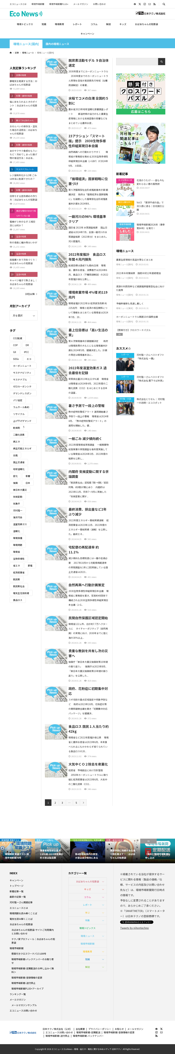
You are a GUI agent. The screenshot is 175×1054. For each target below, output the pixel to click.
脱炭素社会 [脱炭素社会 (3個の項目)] (19, 586)
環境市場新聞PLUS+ (58, 4)
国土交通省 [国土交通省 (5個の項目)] (19, 462)
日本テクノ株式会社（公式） (57, 1029)
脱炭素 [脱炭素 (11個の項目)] (16, 579)
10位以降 (30, 294)
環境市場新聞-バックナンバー (88, 1035)
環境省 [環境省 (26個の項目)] (16, 551)
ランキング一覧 (18, 994)
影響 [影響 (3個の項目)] (28, 476)
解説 (108, 24)
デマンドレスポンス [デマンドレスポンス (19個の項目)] (22, 394)
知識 (44, 24)
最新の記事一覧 (18, 896)
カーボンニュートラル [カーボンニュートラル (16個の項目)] (22, 366)
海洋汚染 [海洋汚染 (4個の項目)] (17, 517)
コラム (94, 24)
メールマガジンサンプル (24, 1005)
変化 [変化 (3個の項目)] (15, 476)
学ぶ (87, 912)
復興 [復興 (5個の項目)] (15, 483)
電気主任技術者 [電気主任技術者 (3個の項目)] (21, 593)
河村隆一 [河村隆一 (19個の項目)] (17, 510)
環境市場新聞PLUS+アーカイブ (27, 988)
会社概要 (80, 1029)
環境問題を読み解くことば (23, 913)
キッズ (122, 24)
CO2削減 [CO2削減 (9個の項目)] (17, 338)
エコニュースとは (18, 4)
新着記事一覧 (16, 891)
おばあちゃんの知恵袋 (146, 24)
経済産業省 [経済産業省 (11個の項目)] (19, 572)
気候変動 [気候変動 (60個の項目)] (17, 496)
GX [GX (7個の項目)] (14, 352)
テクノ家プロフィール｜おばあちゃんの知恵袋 (33, 940)
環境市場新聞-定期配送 (88, 1032)
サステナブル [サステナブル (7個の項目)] (20, 379)
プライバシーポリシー (99, 1029)
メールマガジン (80, 4)
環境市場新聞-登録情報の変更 (26, 977)
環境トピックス (25, 24)
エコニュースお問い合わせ (23, 1010)
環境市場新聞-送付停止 (23, 983)
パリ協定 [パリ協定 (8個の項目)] (17, 400)
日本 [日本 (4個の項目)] (28, 483)
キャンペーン (87, 33)
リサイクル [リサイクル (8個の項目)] (19, 414)
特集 (87, 920)
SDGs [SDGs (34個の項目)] (16, 359)
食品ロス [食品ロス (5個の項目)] (17, 600)
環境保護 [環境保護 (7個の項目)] (17, 538)
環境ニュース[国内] (26, 44)
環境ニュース (87, 936)
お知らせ (119, 1029)
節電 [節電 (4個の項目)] (30, 565)
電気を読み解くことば (21, 918)
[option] (17, 851)
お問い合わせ (99, 4)
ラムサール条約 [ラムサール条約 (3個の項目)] (21, 407)
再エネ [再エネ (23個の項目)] (16, 441)
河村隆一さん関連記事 (21, 902)
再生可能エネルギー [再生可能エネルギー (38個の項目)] (22, 449)
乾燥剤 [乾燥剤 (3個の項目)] (16, 427)
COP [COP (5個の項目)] (15, 345)
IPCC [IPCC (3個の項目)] (26, 352)
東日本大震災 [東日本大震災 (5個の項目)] (20, 489)
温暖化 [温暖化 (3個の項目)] (16, 531)
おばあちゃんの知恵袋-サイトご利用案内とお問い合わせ (32, 931)
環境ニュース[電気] (124, 308)
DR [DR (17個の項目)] (27, 345)
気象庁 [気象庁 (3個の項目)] (16, 503)
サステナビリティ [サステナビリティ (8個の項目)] (22, 372)
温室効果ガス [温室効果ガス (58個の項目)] (20, 524)
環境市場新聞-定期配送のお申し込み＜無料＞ (32, 970)
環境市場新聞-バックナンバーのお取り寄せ (32, 961)
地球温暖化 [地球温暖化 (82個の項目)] (19, 469)
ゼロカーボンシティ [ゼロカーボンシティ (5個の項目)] (22, 387)
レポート (77, 24)
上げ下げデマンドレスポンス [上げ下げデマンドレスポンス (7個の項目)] (22, 421)
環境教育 (59, 24)
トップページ (16, 885)
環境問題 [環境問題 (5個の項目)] (17, 545)
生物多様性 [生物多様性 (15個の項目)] (19, 558)
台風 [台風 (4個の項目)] (15, 455)
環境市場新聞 (37, 4)
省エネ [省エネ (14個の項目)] (16, 565)
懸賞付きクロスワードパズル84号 (28, 953)
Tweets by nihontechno (134, 928)
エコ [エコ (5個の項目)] (29, 359)
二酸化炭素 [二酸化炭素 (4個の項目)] (19, 434)
